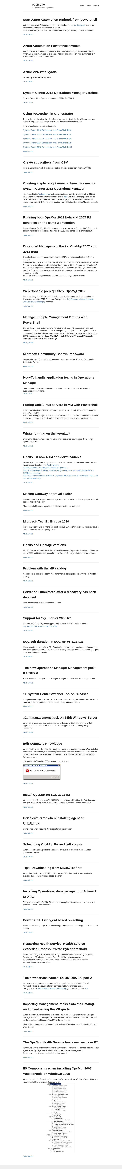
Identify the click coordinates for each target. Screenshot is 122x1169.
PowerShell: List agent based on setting (53, 920)
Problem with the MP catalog (44, 568)
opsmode (38, 4)
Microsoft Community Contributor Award (53, 354)
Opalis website (53, 465)
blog (82, 6)
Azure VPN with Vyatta (40, 72)
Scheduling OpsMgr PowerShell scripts (52, 844)
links (89, 6)
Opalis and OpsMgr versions (44, 545)
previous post (79, 25)
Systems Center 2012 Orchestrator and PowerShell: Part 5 (47, 147)
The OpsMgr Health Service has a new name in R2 (60, 1042)
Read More (28, 35)
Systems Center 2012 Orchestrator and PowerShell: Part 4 (47, 143)
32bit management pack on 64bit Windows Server (60, 717)
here (66, 197)
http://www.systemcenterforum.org (52, 989)
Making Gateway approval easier (47, 493)
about (96, 6)
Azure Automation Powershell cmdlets (52, 45)
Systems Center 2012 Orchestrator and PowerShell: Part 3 (47, 139)
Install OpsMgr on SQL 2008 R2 (46, 794)
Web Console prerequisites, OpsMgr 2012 (54, 291)
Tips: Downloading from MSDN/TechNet (53, 867)
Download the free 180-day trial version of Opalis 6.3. (45, 468)
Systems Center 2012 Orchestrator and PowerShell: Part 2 (47, 134)
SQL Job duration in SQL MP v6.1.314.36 (53, 641)
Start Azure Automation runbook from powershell (60, 19)
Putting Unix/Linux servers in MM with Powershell (60, 404)
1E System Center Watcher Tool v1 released (56, 694)
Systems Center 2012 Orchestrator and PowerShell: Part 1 (47, 130)
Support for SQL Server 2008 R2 (47, 618)
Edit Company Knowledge (42, 743)
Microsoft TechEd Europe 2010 (46, 521)
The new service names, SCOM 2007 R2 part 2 (57, 978)
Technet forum (44, 194)
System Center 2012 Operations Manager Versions (61, 92)
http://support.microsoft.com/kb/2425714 (40, 626)
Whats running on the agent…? (46, 433)
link (86, 989)
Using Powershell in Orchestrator (48, 113)
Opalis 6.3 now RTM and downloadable (52, 457)
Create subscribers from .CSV (45, 162)
